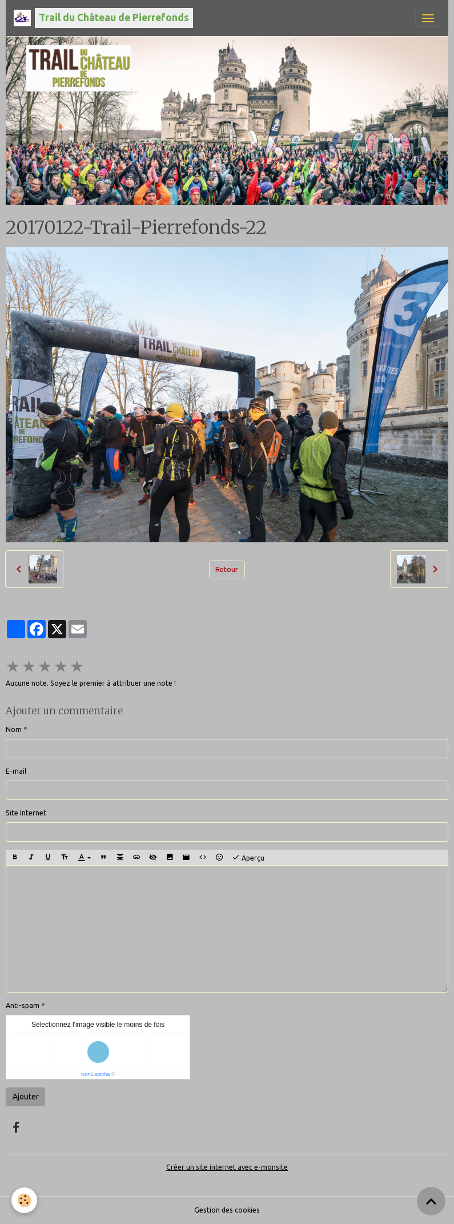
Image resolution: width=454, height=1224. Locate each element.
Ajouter (26, 1096)
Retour (226, 569)
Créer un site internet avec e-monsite (227, 1167)
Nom (14, 729)
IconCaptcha (95, 1074)
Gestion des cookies (227, 1210)
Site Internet (26, 813)
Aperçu (248, 858)
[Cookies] (24, 1200)
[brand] (103, 18)
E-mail (16, 771)
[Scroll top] (431, 1201)
